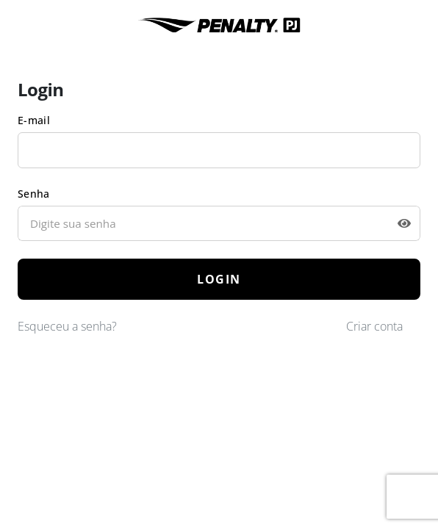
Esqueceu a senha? (67, 326)
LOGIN (219, 279)
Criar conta (374, 326)
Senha (34, 194)
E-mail (34, 120)
